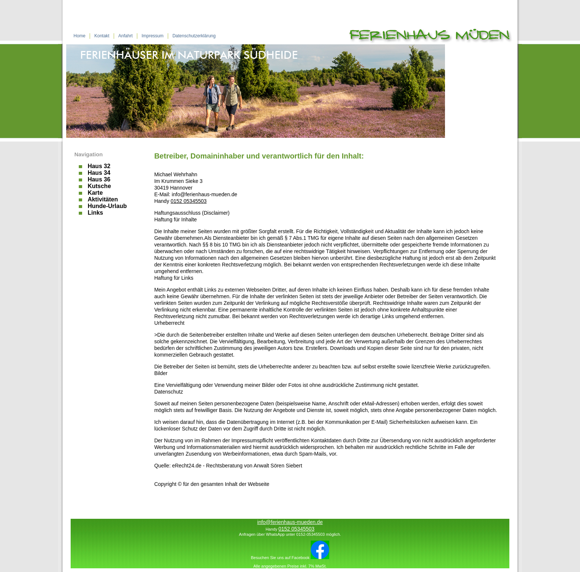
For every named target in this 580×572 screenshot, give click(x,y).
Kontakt (101, 35)
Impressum (152, 35)
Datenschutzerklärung (194, 35)
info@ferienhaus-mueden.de (290, 522)
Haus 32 (99, 166)
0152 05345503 (188, 201)
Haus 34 (99, 173)
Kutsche (99, 186)
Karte (95, 193)
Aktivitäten (103, 199)
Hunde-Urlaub (107, 206)
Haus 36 (99, 180)
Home (79, 35)
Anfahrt (125, 35)
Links (95, 213)
